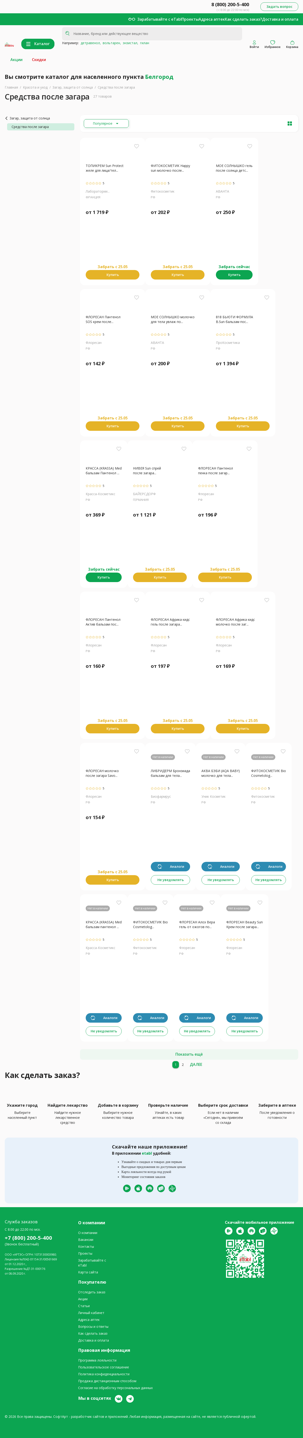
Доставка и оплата (280, 19)
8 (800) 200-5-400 (230, 4)
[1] (175, 1064)
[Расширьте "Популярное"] (106, 123)
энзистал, (129, 43)
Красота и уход (35, 87)
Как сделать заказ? (243, 19)
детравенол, (90, 43)
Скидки (39, 59)
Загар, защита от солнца (73, 87)
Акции (16, 59)
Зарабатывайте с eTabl (159, 19)
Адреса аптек (212, 19)
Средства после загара (116, 87)
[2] (182, 1064)
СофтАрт (60, 1416)
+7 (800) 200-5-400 (28, 1237)
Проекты (190, 19)
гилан (143, 43)
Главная (11, 87)
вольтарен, (111, 43)
